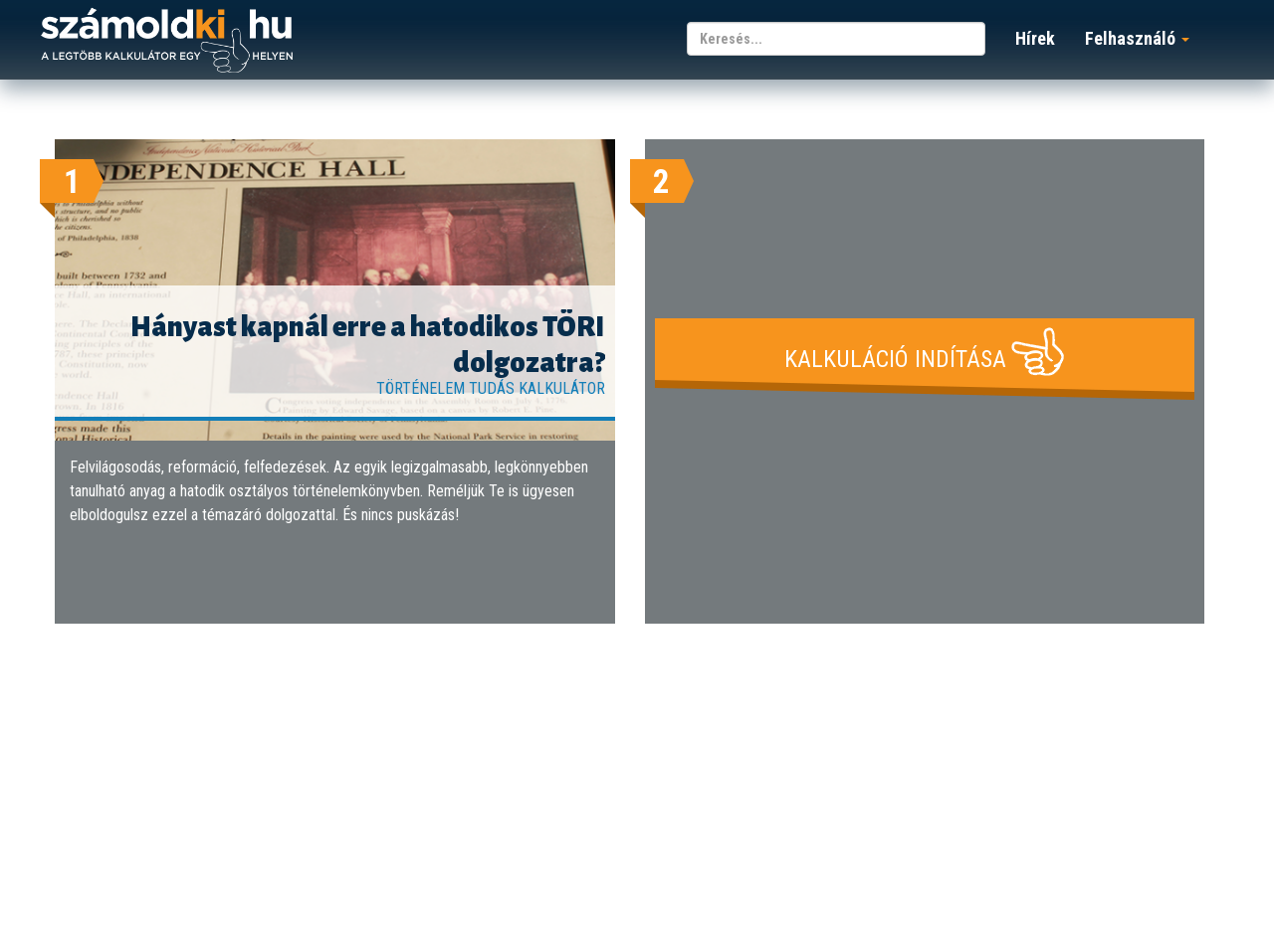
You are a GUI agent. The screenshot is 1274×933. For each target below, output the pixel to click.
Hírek (1035, 38)
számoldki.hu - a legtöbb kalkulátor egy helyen (167, 41)
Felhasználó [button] (1137, 38)
